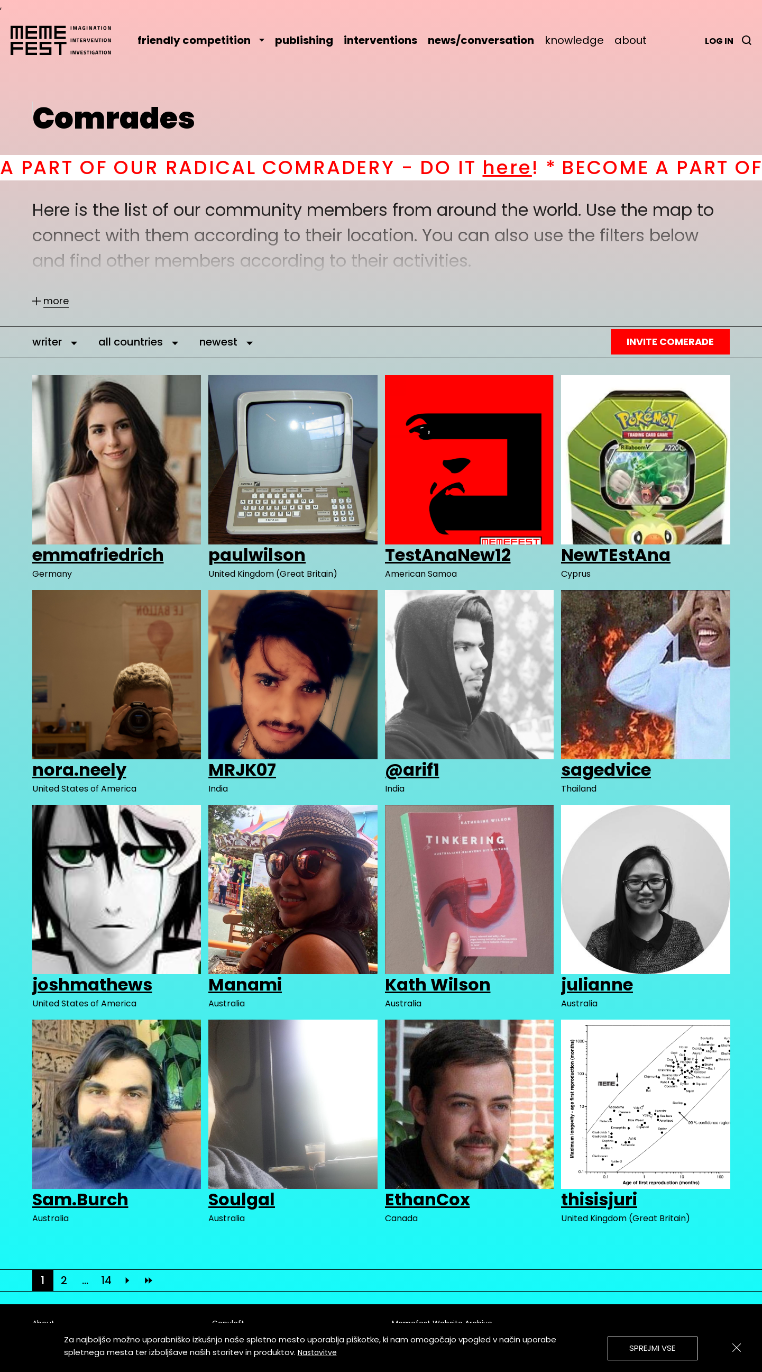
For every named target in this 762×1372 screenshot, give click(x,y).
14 (106, 1280)
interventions (380, 40)
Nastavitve (317, 1352)
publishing (304, 40)
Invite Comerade (670, 341)
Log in (719, 41)
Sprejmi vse (652, 1347)
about (630, 40)
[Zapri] (736, 1347)
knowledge (574, 40)
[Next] (127, 1280)
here (525, 167)
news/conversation (481, 40)
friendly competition (200, 40)
